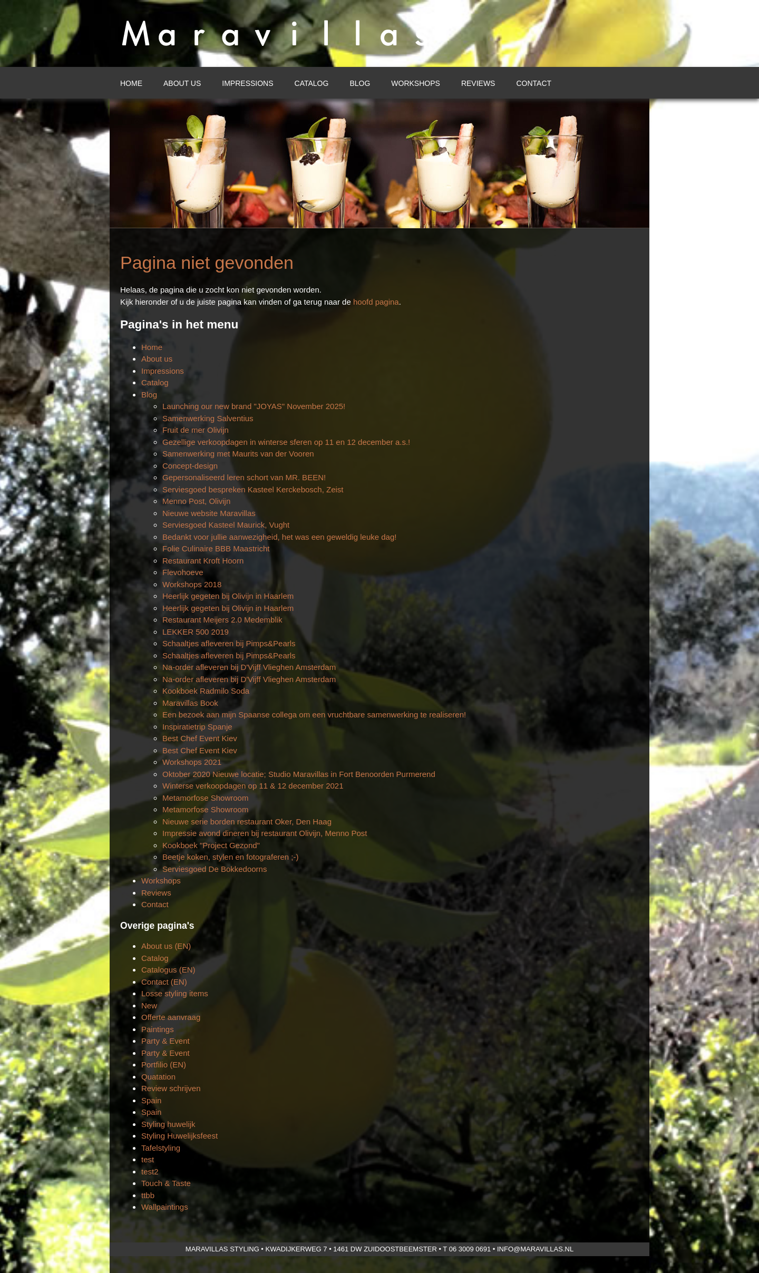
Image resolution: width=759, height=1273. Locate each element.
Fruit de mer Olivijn (195, 429)
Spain (151, 1100)
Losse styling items (174, 993)
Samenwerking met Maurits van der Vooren (238, 453)
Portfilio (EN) (163, 1064)
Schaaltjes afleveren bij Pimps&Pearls (229, 643)
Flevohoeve (182, 572)
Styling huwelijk (168, 1124)
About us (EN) (166, 945)
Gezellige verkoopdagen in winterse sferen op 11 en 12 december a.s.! (286, 442)
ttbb (147, 1195)
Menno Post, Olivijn (196, 501)
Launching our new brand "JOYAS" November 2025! (253, 406)
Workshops (415, 83)
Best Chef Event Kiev (199, 738)
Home (131, 83)
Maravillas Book (190, 702)
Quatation (158, 1076)
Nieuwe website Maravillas (209, 513)
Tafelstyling (160, 1147)
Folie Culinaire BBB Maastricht (215, 548)
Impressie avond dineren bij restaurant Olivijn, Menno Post (264, 833)
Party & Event (165, 1040)
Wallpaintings (164, 1206)
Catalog (312, 83)
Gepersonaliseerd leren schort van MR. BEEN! (244, 477)
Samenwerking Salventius (208, 418)
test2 (150, 1171)
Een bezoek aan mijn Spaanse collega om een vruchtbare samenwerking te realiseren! (314, 714)
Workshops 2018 (191, 584)
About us (182, 83)
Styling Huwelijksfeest (179, 1135)
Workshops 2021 (191, 761)
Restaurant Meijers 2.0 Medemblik (222, 619)
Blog (359, 83)
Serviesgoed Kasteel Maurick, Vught (225, 524)
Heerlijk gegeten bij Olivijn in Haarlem (228, 595)
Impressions (247, 83)
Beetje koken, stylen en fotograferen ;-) (230, 856)
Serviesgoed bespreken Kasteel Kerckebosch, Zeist (253, 489)
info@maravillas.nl (535, 1249)
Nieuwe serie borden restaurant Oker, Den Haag (247, 821)
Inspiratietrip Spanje (197, 726)
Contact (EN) (164, 981)
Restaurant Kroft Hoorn (203, 560)
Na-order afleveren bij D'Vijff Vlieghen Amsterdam (249, 667)
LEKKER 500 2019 (195, 631)
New (149, 1005)
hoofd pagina (376, 301)
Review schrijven (171, 1088)
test (147, 1159)
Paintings (157, 1029)
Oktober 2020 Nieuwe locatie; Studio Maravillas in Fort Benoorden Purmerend (298, 774)
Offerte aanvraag (170, 1017)
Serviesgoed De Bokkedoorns (214, 868)
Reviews (478, 83)
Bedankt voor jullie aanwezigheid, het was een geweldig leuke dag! (279, 536)
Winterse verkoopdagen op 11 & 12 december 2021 (253, 785)
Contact (533, 83)
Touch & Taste (166, 1183)
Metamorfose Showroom (205, 797)
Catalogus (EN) (168, 969)
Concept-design (190, 465)
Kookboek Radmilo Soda (205, 690)
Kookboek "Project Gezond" (211, 845)
